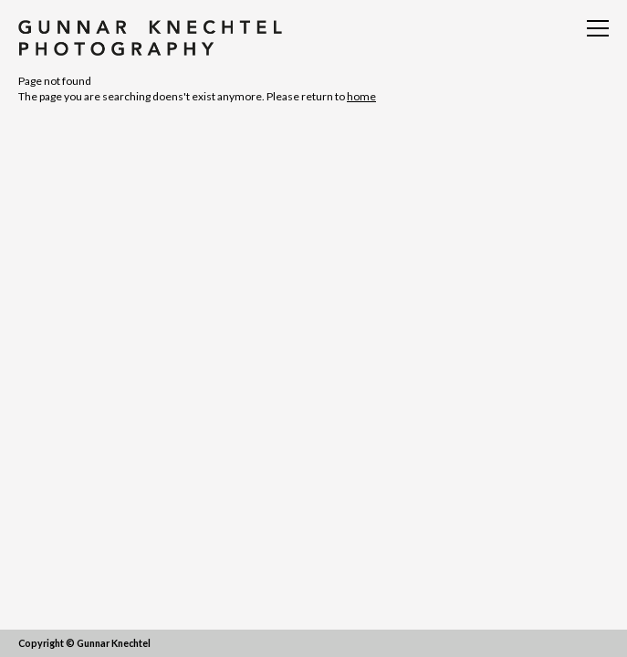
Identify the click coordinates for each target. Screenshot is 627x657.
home (361, 96)
